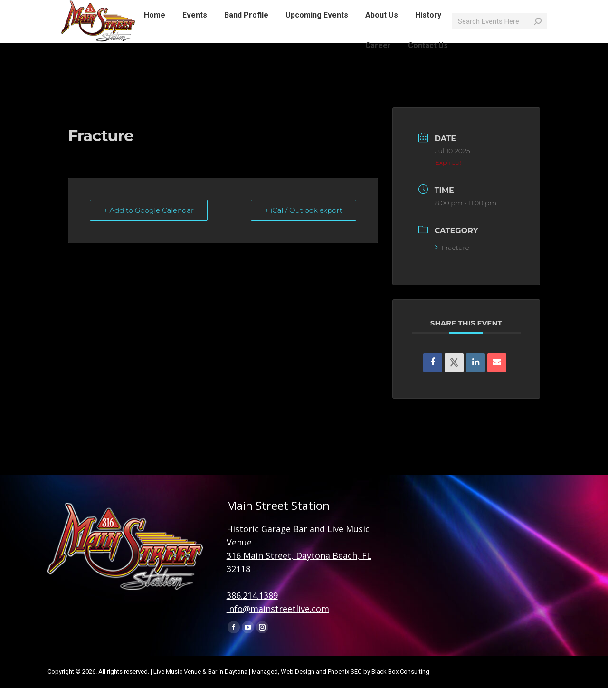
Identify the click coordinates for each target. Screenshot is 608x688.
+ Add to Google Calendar (149, 210)
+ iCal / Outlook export (303, 210)
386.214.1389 (252, 595)
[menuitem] (154, 32)
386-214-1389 (109, 8)
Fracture (452, 247)
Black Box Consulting (400, 671)
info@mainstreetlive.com (182, 8)
